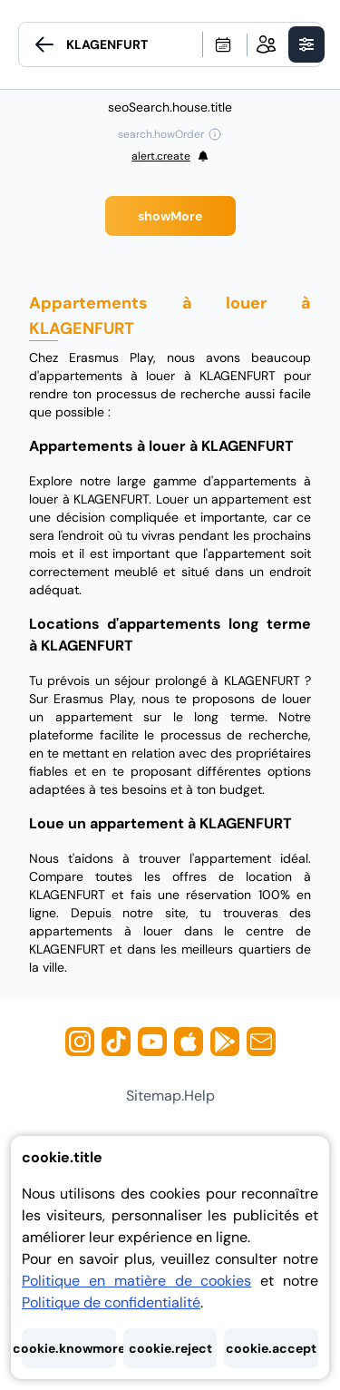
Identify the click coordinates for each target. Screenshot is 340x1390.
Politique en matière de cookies (136, 1280)
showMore (170, 216)
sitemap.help (170, 1095)
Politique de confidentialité (111, 1302)
